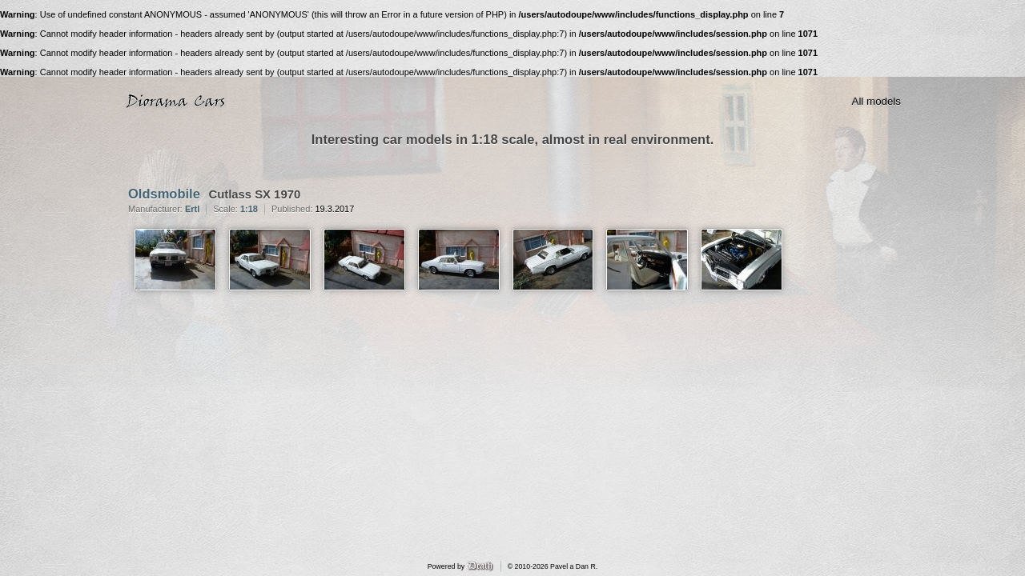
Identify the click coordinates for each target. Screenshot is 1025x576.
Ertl (192, 209)
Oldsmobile (164, 193)
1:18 (249, 209)
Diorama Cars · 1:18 (179, 102)
